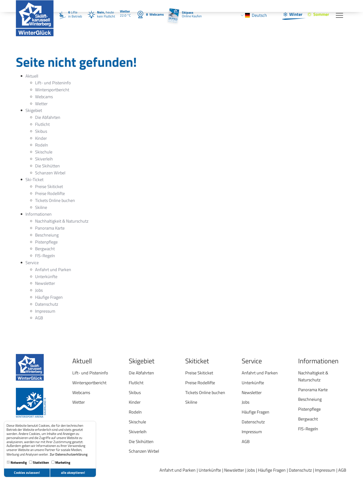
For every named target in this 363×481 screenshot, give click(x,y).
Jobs (251, 470)
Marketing (60, 462)
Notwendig (17, 462)
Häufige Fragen (272, 470)
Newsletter (234, 470)
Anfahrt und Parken (178, 470)
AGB (342, 470)
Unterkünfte (210, 470)
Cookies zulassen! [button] (27, 472)
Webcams (155, 14)
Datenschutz (300, 470)
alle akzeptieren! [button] (73, 472)
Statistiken (39, 462)
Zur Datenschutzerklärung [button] (68, 454)
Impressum (325, 470)
